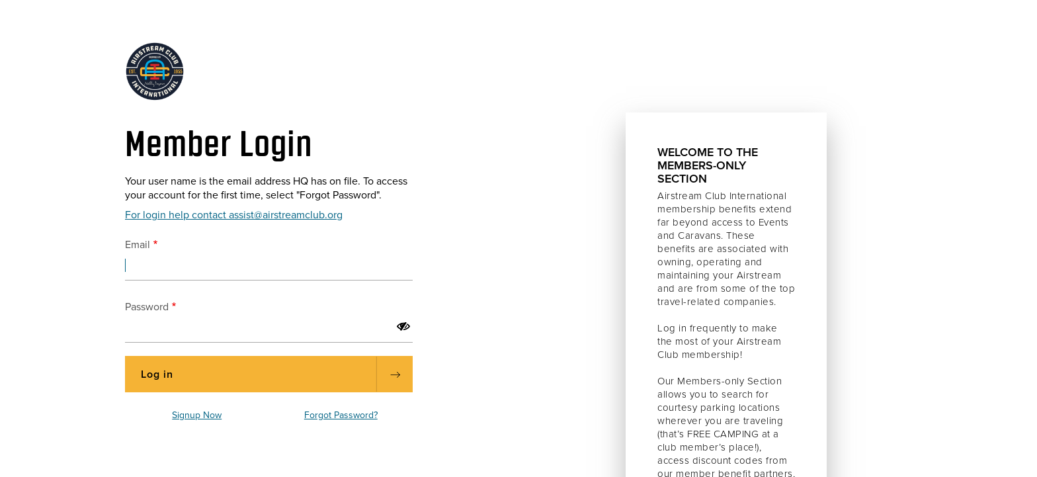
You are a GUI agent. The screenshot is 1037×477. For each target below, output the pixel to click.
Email (137, 244)
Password (147, 307)
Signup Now (197, 415)
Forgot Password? (341, 415)
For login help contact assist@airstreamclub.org (234, 215)
